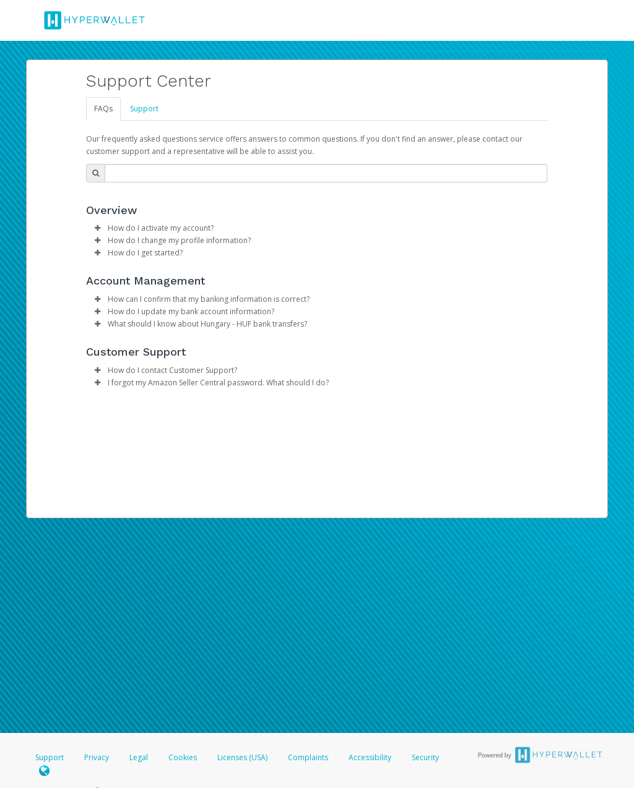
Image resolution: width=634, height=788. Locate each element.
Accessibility (370, 757)
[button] (97, 228)
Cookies (182, 757)
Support (144, 108)
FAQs (103, 108)
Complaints (309, 757)
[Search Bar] (326, 173)
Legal (138, 757)
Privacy (96, 757)
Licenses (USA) (243, 757)
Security (425, 757)
